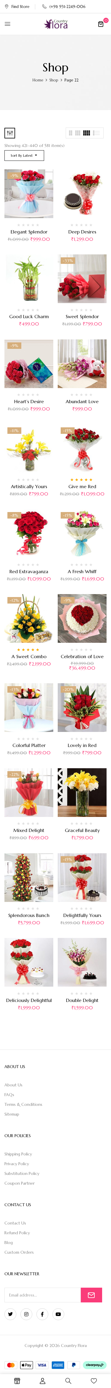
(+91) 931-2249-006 (64, 6)
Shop (53, 80)
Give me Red (82, 486)
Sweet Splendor (82, 316)
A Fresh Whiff (82, 571)
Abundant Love (82, 401)
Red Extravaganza (28, 571)
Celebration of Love (82, 656)
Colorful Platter (29, 745)
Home (38, 80)
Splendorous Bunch (28, 915)
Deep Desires (82, 232)
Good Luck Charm (29, 316)
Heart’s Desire (29, 401)
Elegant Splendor (29, 232)
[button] (101, 24)
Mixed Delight (28, 830)
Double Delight (82, 1000)
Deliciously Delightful (29, 1000)
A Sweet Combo (29, 656)
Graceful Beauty (82, 830)
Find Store (16, 6)
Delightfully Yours (82, 915)
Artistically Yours (29, 486)
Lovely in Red (82, 745)
